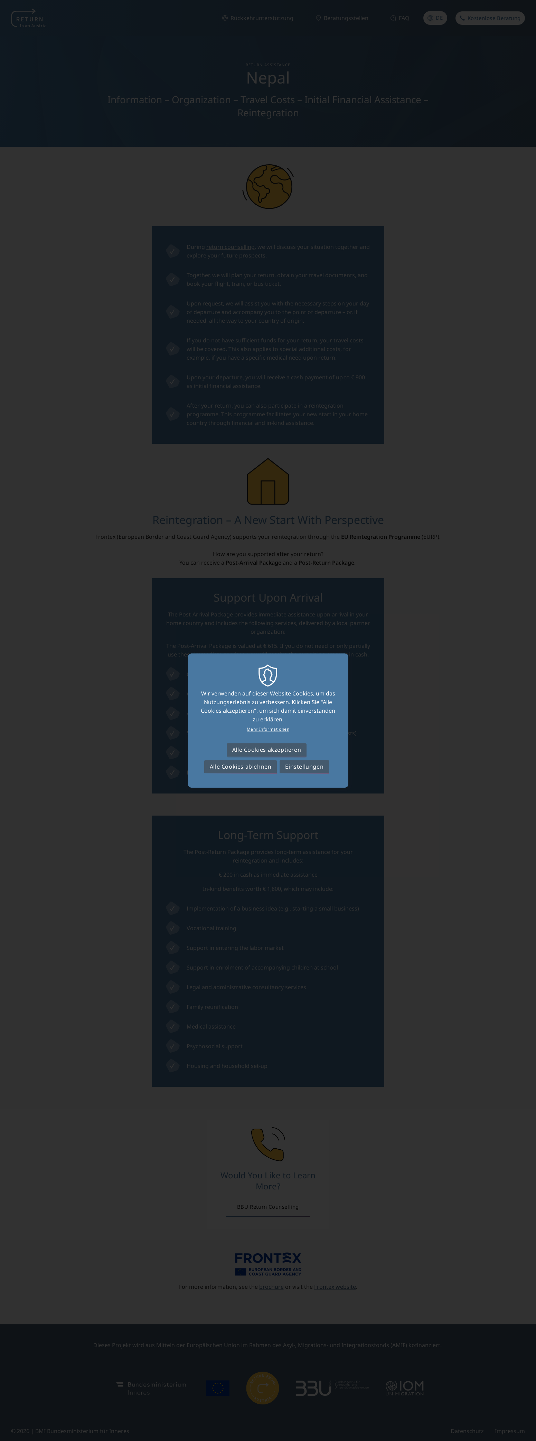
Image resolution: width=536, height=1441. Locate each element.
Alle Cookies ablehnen (241, 766)
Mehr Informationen (268, 729)
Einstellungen (304, 766)
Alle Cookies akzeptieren (266, 750)
